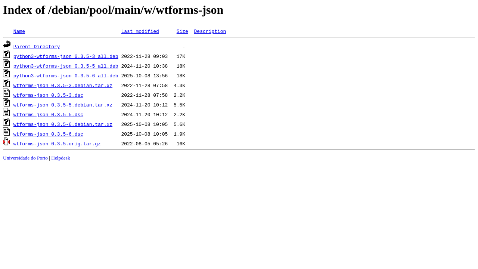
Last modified (140, 31)
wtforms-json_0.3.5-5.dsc (48, 114)
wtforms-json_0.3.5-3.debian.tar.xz (62, 85)
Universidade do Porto (25, 158)
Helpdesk (60, 158)
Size (182, 31)
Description (210, 31)
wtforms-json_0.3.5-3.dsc (48, 95)
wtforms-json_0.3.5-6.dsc (48, 133)
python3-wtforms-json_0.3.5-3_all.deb (65, 56)
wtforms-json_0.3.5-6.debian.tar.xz (62, 124)
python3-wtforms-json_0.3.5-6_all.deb (65, 75)
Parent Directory (36, 46)
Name (19, 31)
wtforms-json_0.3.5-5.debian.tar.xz (62, 104)
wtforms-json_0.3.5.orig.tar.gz (57, 143)
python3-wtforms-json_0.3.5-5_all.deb (65, 65)
